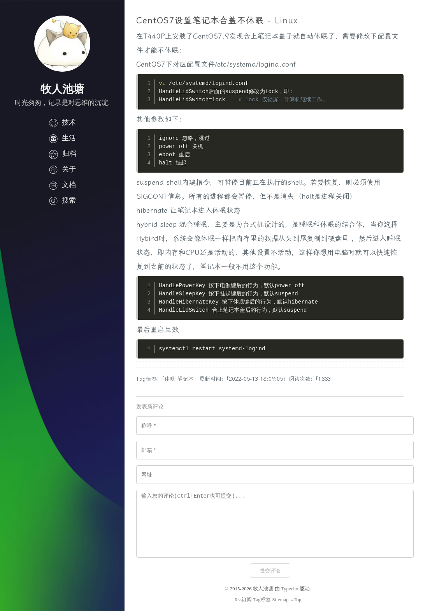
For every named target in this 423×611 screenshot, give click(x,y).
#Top (296, 599)
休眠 (169, 379)
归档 (62, 153)
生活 (62, 138)
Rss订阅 (243, 599)
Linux (286, 21)
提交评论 (270, 571)
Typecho (289, 589)
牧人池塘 (263, 589)
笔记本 (185, 379)
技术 (62, 122)
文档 (62, 185)
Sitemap (280, 599)
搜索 (62, 200)
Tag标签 (262, 599)
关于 (62, 169)
